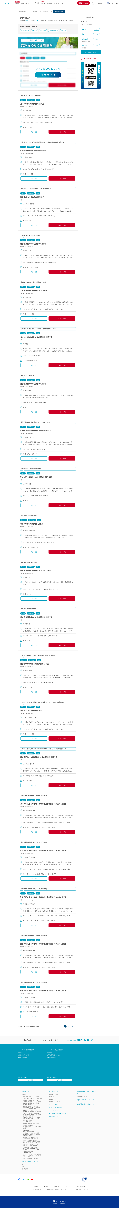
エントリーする (62, 132)
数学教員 (25, 1102)
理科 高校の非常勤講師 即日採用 (32, 104)
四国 (38, 1098)
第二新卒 (25, 1150)
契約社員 (25, 1128)
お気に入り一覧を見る (92, 58)
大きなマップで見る (22, 1077)
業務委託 (36, 1133)
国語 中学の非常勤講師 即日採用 (32, 197)
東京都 (23, 333)
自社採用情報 (26, 1134)
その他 (35, 1126)
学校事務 (25, 1103)
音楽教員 (32, 1107)
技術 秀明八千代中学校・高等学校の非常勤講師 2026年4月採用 (43, 991)
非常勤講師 (45, 11)
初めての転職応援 (27, 1141)
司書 (35, 1109)
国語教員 (30, 1102)
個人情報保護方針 (37, 1189)
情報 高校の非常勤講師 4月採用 (31, 524)
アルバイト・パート (27, 1126)
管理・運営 (25, 1120)
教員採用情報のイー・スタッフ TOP (23, 11)
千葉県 (23, 800)
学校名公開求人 (26, 1147)
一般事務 (38, 1117)
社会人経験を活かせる (28, 1151)
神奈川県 (23, 520)
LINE (27, 1179)
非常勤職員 (30, 1125)
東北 (28, 1098)
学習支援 (63, 30)
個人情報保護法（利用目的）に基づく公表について (58, 1189)
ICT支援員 (25, 1109)
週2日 (39, 1155)
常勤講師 (30, 1123)
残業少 (24, 1155)
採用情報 (17, 2)
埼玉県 (23, 240)
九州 (33, 1096)
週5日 (24, 1142)
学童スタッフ (26, 1111)
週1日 (35, 1155)
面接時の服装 (52, 1096)
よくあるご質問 (51, 3)
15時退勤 (30, 1140)
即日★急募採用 (54, 30)
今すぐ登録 (85, 3)
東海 (27, 1096)
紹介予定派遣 (26, 1148)
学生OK (34, 1141)
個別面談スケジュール (55, 1107)
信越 (31, 1098)
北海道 (37, 1096)
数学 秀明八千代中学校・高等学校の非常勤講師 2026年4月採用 (43, 897)
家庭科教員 (36, 1103)
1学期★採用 (26, 1144)
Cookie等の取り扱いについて (82, 1189)
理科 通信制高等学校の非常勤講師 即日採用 (36, 617)
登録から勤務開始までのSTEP (30, 1161)
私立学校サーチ (53, 1117)
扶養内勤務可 (37, 1154)
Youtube (32, 1179)
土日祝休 (35, 1140)
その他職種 (33, 1111)
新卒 (37, 1148)
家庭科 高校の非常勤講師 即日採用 (33, 150)
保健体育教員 (26, 1107)
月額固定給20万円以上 (28, 1135)
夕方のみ (33, 1157)
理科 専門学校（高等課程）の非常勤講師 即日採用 (38, 757)
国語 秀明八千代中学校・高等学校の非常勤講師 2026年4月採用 (43, 944)
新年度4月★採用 (59, 11)
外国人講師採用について (83, 1096)
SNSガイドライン (81, 1186)
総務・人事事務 (35, 1118)
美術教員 (38, 1107)
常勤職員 (25, 1125)
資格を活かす (34, 1138)
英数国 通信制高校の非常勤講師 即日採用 (35, 430)
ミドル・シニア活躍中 (28, 1154)
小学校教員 (35, 1106)
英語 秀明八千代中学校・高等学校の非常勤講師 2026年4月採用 (43, 851)
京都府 (23, 380)
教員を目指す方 (53, 1091)
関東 (24, 1096)
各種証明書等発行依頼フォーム (85, 1104)
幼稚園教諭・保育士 (36, 1114)
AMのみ (25, 1140)
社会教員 (30, 1100)
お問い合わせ (59, 3)
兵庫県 (23, 426)
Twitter (23, 1179)
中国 (34, 1098)
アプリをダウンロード (47, 75)
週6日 (38, 1141)
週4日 (27, 1142)
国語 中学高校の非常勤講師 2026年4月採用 (35, 570)
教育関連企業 (26, 1130)
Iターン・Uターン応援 (33, 1150)
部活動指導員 (33, 1110)
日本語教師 (25, 1116)
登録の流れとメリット (27, 3)
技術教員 (25, 1104)
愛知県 (23, 100)
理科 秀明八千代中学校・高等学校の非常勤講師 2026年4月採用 (43, 804)
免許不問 (35, 1158)
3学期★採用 (37, 1142)
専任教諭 (34, 30)
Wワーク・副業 (26, 1157)
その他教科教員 (37, 1102)
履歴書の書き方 (53, 1099)
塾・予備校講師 (26, 1114)
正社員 (39, 1126)
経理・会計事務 (26, 1118)
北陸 (41, 1098)
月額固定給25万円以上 (35, 1134)
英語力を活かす (26, 1138)
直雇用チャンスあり (27, 1158)
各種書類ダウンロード (54, 1101)
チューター (25, 1113)
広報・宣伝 (31, 1117)
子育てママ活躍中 (27, 1152)
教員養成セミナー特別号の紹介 (57, 1113)
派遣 (38, 100)
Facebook (19, 1179)
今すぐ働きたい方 (26, 1091)
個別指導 (31, 1113)
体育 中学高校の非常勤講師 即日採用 (33, 290)
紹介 (38, 566)
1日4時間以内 (30, 1155)
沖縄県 (24, 1098)
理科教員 (35, 1100)
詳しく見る (34, 132)
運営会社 (36, 1186)
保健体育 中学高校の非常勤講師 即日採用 (36, 477)
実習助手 (31, 1109)
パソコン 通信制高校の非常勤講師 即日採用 (36, 337)
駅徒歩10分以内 (26, 1137)
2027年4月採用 (25, 30)
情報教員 (30, 1103)
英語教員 (25, 1100)
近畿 (30, 1096)
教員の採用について (54, 1094)
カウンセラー (26, 1110)
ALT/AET (36, 1113)
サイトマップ (68, 1186)
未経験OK (32, 1148)
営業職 (30, 1120)
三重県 (23, 146)
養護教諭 (30, 1104)
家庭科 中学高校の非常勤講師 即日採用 (34, 664)
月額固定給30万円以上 (28, 1133)
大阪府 (23, 193)
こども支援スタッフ (27, 1121)
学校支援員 (25, 1117)
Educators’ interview (54, 1104)
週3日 (31, 1142)
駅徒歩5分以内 (34, 1137)
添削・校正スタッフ (34, 1116)
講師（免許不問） (27, 1106)
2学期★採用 (26, 1145)
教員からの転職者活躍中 (28, 1131)
